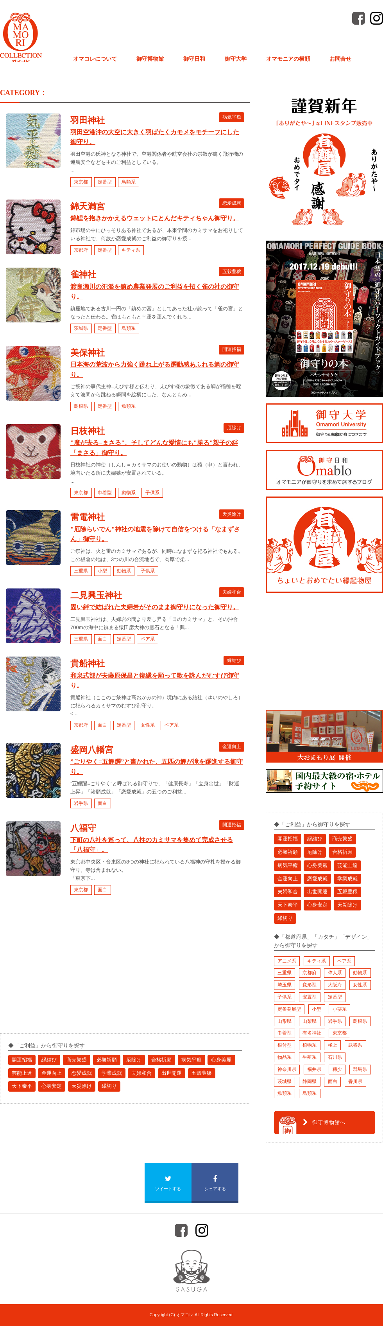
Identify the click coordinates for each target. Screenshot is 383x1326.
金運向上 (231, 746)
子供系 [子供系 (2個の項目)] (284, 997)
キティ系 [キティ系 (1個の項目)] (316, 961)
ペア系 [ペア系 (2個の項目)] (344, 961)
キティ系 (131, 250)
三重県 (81, 571)
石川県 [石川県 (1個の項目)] (335, 1057)
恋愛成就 (231, 203)
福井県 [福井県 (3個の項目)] (314, 1069)
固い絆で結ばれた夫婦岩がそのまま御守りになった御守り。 (154, 607)
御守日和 (194, 59)
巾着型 (105, 492)
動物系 (129, 492)
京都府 (81, 250)
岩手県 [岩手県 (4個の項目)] (335, 1021)
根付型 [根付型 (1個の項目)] (284, 1045)
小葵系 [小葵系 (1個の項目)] (340, 1009)
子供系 (152, 492)
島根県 (81, 406)
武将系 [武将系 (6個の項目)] (355, 1045)
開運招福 (231, 349)
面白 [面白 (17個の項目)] (332, 1081)
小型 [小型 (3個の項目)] (316, 1009)
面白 (102, 639)
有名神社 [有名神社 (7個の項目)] (311, 1033)
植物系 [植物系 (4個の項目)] (309, 1045)
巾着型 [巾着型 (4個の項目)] (284, 1033)
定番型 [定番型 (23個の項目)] (335, 997)
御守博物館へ (324, 1122)
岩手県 (81, 803)
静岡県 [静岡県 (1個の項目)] (309, 1081)
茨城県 (81, 328)
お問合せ (340, 59)
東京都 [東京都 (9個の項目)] (340, 1033)
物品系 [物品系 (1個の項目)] (284, 1057)
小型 (102, 571)
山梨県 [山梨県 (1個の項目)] (309, 1021)
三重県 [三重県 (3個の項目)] (284, 972)
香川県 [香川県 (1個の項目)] (355, 1081)
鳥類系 (129, 182)
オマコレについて (95, 59)
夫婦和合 (231, 592)
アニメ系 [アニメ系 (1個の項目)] (286, 961)
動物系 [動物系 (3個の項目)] (360, 972)
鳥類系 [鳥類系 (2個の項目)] (309, 1093)
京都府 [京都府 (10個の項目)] (309, 972)
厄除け (234, 427)
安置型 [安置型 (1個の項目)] (309, 997)
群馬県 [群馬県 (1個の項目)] (360, 1069)
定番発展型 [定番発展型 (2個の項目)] (289, 1009)
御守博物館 (150, 59)
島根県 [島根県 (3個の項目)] (360, 1021)
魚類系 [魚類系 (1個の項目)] (284, 1093)
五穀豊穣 (231, 271)
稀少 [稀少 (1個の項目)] (337, 1069)
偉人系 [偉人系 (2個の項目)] (335, 972)
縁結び (234, 660)
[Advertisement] (58, 971)
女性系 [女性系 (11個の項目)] (360, 985)
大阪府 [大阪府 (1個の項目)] (335, 985)
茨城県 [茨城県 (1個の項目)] (284, 1081)
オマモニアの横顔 (288, 59)
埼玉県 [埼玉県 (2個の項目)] (284, 985)
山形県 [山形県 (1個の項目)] (284, 1021)
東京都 (81, 182)
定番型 (105, 182)
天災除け (231, 513)
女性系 (148, 725)
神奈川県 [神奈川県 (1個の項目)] (286, 1069)
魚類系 (129, 406)
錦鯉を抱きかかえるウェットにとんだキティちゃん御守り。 (154, 218)
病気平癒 (231, 117)
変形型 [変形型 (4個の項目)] (309, 985)
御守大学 (236, 59)
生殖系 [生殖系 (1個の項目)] (309, 1057)
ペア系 (148, 639)
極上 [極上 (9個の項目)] (332, 1045)
